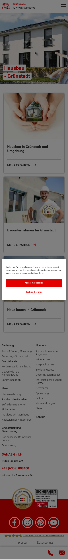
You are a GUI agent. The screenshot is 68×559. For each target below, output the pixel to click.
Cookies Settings (34, 292)
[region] (34, 279)
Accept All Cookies (34, 283)
